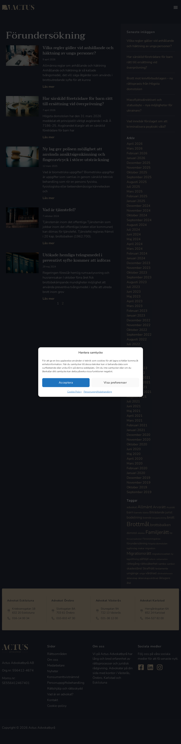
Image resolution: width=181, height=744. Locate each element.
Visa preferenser (115, 383)
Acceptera (66, 383)
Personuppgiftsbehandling (98, 391)
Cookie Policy (74, 391)
